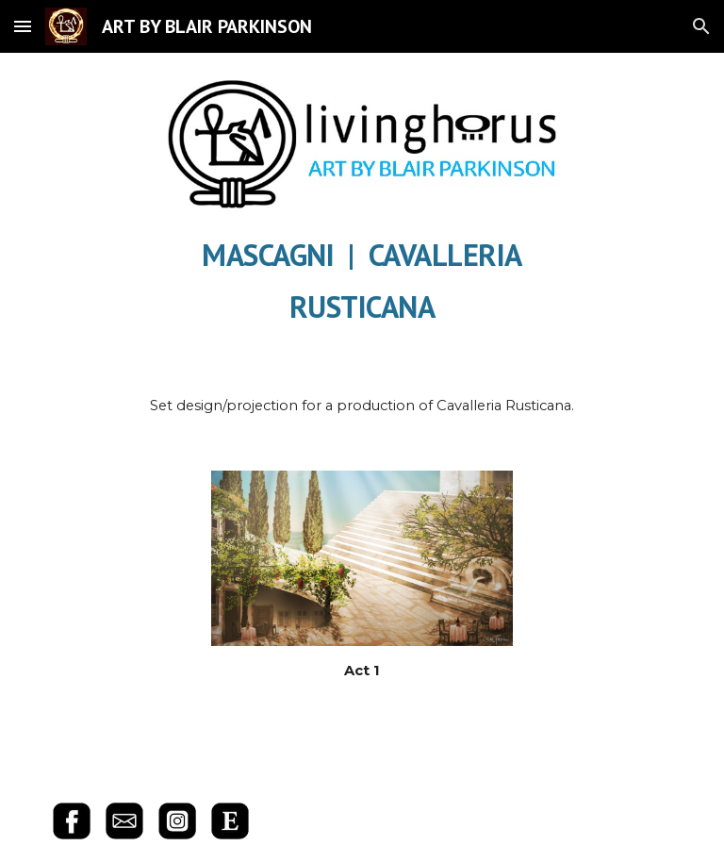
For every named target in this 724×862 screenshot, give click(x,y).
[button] (22, 26)
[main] (361, 276)
